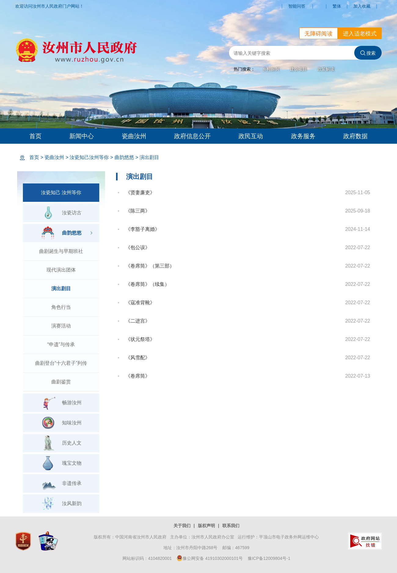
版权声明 (206, 525)
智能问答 (296, 6)
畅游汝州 (61, 402)
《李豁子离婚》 (143, 229)
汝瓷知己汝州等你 (89, 157)
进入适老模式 (360, 34)
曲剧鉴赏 (61, 381)
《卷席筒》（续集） (147, 284)
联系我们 (230, 525)
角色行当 (61, 307)
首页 (35, 136)
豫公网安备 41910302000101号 (210, 558)
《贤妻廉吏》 (140, 192)
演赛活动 (61, 325)
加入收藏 (361, 6)
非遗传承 (61, 483)
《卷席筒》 (138, 376)
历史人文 (61, 443)
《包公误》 (138, 247)
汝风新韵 (61, 503)
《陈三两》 (138, 210)
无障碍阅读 (318, 34)
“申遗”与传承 (61, 344)
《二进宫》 (138, 320)
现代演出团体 (61, 269)
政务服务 (303, 136)
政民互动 (251, 136)
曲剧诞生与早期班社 (61, 251)
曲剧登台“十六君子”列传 (61, 363)
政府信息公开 (192, 136)
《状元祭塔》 (140, 339)
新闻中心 (81, 136)
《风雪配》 (138, 357)
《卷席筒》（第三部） (150, 265)
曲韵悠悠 (124, 157)
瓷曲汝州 (134, 136)
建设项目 (298, 69)
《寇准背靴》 (140, 302)
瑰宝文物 (61, 463)
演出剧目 (149, 157)
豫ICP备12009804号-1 (269, 558)
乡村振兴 (270, 69)
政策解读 (325, 69)
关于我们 (182, 525)
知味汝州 (61, 423)
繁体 (337, 6)
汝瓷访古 (61, 212)
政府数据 (355, 136)
